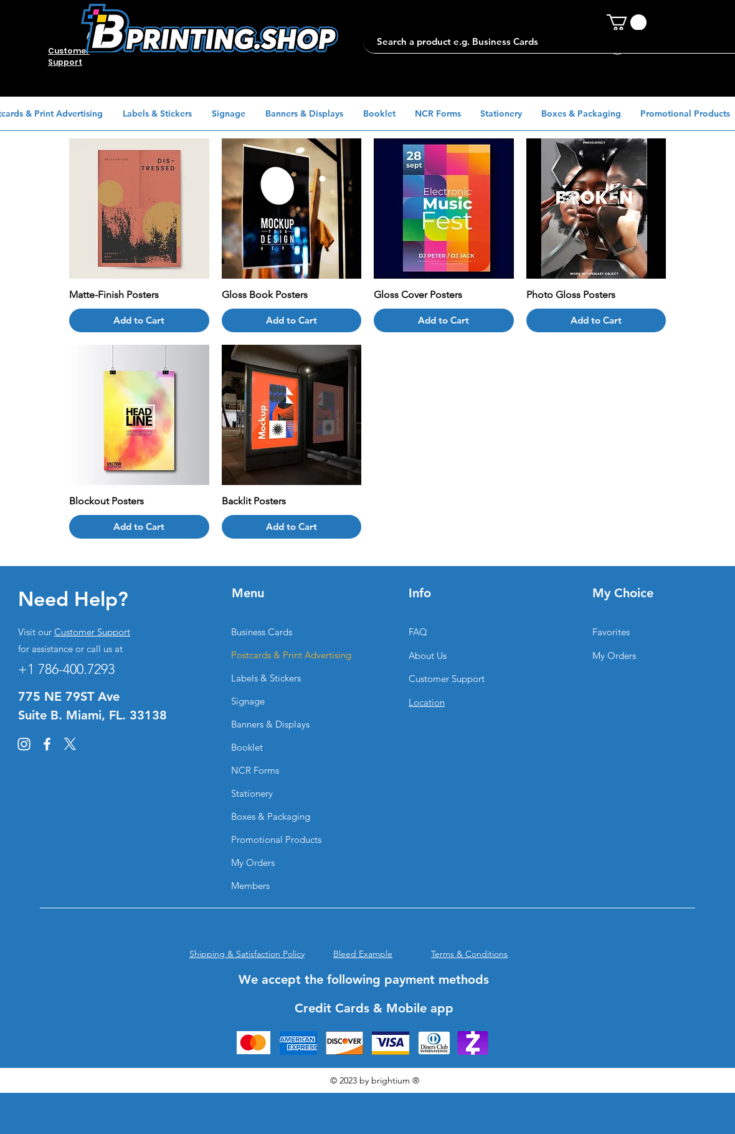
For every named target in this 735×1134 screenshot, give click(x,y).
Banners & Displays (270, 724)
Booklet (247, 747)
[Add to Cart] (139, 321)
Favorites (611, 632)
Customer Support (92, 632)
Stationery (252, 793)
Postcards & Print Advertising (290, 655)
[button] (627, 22)
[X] (70, 744)
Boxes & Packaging (270, 816)
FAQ (418, 632)
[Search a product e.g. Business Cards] (546, 41)
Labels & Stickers (266, 678)
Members (250, 885)
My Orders (253, 862)
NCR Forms (255, 770)
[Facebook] (47, 744)
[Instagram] (24, 744)
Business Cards (261, 632)
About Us (428, 655)
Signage (248, 701)
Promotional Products (276, 839)
